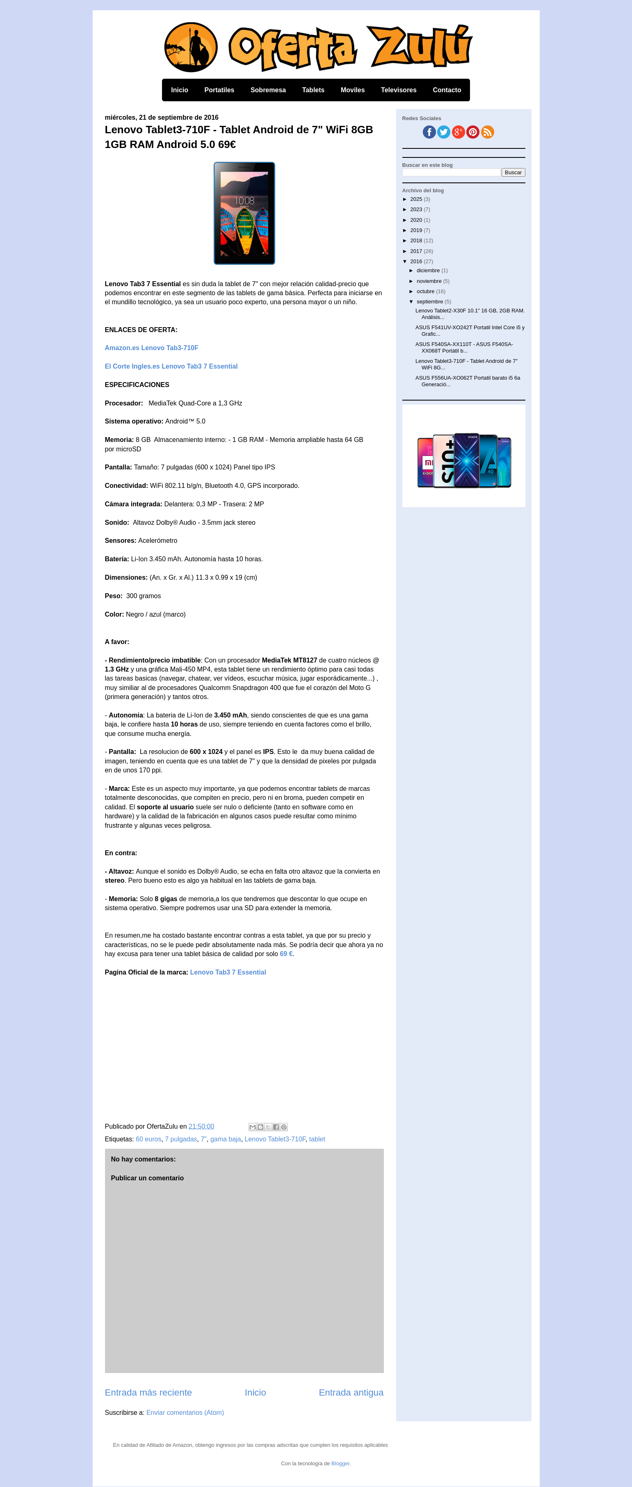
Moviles (353, 90)
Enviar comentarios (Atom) (185, 1412)
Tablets (313, 90)
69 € (286, 953)
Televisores (399, 90)
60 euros (148, 1139)
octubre (426, 291)
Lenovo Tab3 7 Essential (228, 972)
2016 (417, 261)
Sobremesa (268, 90)
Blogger (340, 1463)
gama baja (225, 1139)
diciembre (429, 270)
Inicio (179, 90)
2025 (417, 199)
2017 (417, 251)
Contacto (447, 90)
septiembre (431, 301)
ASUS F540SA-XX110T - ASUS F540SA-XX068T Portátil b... (464, 347)
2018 (417, 240)
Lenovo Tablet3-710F (275, 1139)
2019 (417, 230)
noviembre (430, 281)
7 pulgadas (181, 1139)
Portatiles (220, 90)
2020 (417, 220)
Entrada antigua (351, 1392)
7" (204, 1139)
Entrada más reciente (148, 1392)
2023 (417, 209)
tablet (317, 1139)
